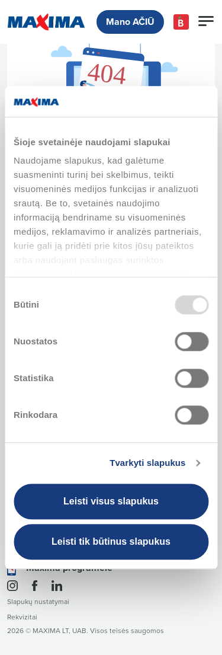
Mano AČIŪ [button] (130, 22)
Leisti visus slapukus (111, 501)
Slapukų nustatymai (38, 602)
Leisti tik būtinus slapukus (111, 541)
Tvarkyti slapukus (147, 463)
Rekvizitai (22, 617)
